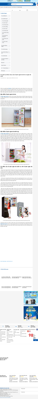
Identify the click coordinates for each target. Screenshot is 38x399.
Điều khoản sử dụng (10, 335)
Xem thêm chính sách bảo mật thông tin (5, 397)
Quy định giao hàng (10, 334)
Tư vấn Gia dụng (5, 49)
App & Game (5, 65)
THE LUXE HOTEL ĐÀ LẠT (23, 376)
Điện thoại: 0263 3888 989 (23, 381)
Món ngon (5, 70)
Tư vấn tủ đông (5, 26)
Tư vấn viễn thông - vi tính (5, 52)
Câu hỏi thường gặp (23, 336)
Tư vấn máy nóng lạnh (5, 33)
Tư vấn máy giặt (5, 20)
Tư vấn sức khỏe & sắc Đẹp (5, 59)
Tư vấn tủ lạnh (4, 22)
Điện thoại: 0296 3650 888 (33, 381)
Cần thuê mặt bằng (10, 339)
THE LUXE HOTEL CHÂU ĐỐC (32, 376)
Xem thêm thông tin (35, 340)
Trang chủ (1, 7)
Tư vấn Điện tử (5, 15)
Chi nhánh (34, 4)
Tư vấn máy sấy (5, 30)
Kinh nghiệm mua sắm (7, 7)
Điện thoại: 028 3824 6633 (13, 381)
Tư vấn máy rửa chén (5, 39)
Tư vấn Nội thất (5, 55)
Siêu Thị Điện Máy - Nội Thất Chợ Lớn (6, 261)
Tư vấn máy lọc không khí (5, 36)
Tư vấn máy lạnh (5, 24)
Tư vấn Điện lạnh (14, 7)
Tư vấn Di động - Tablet (5, 46)
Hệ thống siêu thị (2, 333)
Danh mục (10, 4)
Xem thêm (9, 342)
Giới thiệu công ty (2, 331)
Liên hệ (15, 331)
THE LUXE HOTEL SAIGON (12, 376)
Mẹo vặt (5, 62)
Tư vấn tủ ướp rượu (4, 42)
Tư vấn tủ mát (4, 28)
